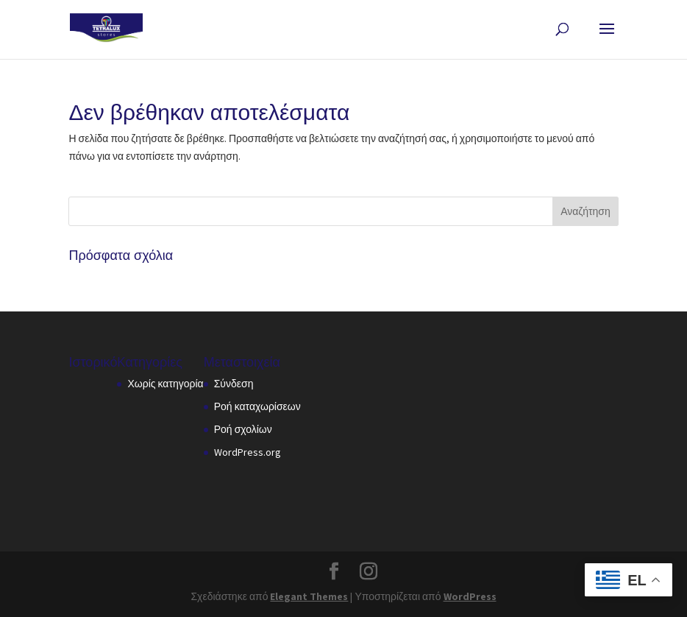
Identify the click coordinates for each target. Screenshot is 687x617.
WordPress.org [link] (247, 452)
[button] (607, 38)
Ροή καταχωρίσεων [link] (257, 406)
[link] (106, 29)
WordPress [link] (470, 596)
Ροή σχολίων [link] (243, 429)
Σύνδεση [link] (234, 383)
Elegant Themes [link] (309, 596)
